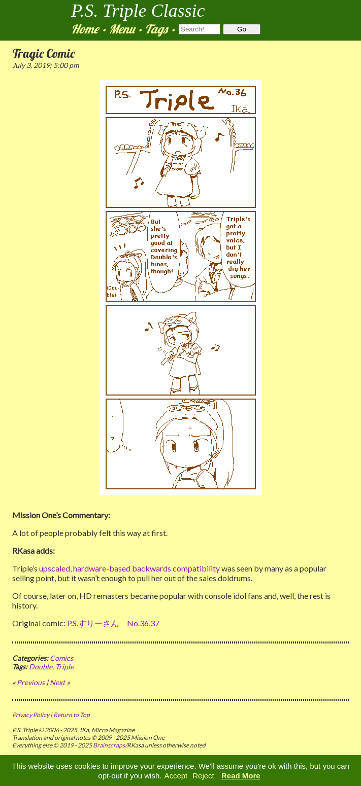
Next (57, 682)
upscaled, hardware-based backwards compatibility (129, 568)
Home (85, 29)
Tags (156, 29)
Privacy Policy (30, 715)
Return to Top (71, 715)
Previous (31, 682)
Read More (240, 775)
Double (40, 666)
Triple (64, 666)
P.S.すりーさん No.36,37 (113, 623)
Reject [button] (203, 775)
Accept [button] (175, 775)
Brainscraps (109, 745)
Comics (61, 658)
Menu (122, 29)
